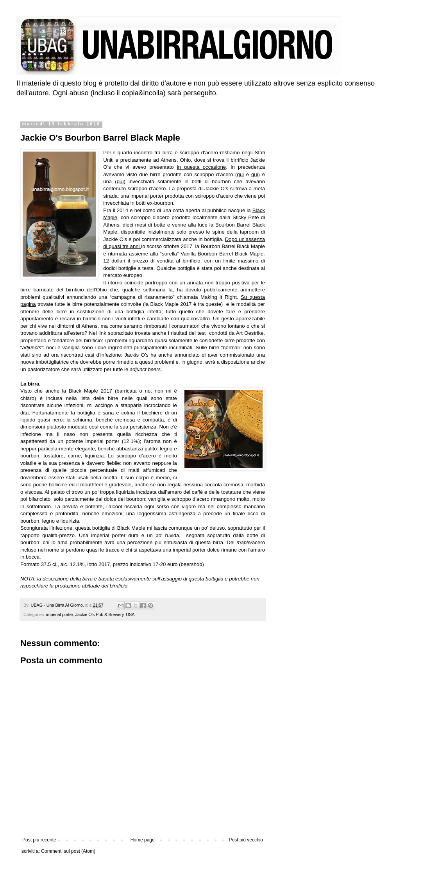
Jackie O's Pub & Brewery (99, 614)
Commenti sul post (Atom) (68, 851)
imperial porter (59, 614)
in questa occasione (201, 167)
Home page (143, 840)
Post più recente (39, 840)
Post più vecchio (246, 840)
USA (130, 614)
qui (240, 174)
